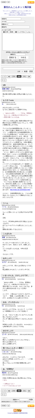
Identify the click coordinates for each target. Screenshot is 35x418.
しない (29, 32)
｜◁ (4, 80)
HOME (4, 2)
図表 (11, 32)
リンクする (21, 32)
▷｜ (4, 84)
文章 (6, 32)
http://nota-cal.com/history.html (20, 193)
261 (24, 80)
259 (13, 80)
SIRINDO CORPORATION (20, 416)
